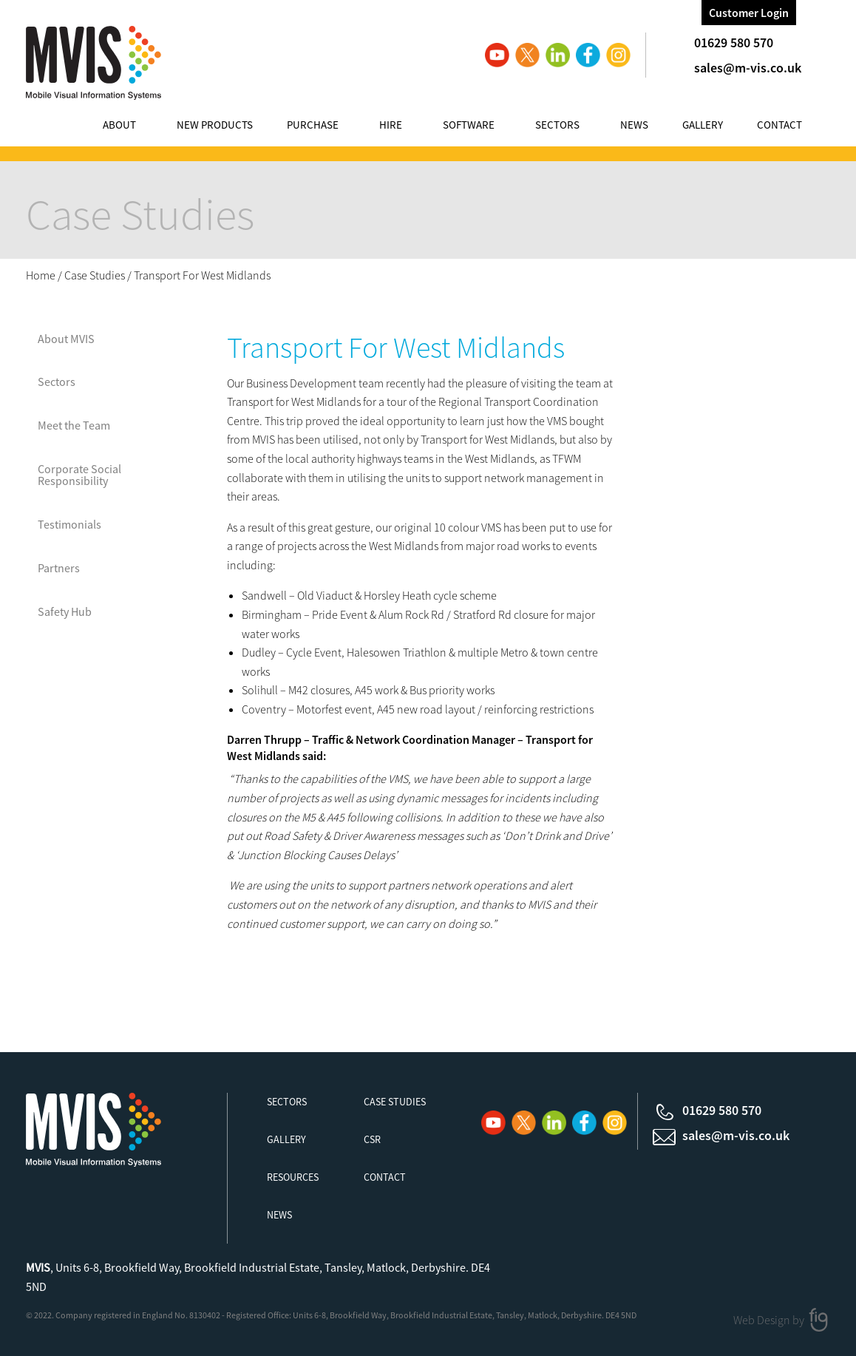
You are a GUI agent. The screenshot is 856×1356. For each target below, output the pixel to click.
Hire (390, 125)
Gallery (702, 125)
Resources (293, 1177)
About (119, 125)
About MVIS (66, 338)
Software (469, 125)
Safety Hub (65, 611)
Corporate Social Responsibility (79, 474)
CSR (372, 1139)
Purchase (313, 125)
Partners (59, 567)
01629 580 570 (733, 42)
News (634, 125)
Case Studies (94, 275)
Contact (779, 125)
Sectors (557, 125)
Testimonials (69, 524)
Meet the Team (74, 425)
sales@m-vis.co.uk (747, 67)
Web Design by (769, 1319)
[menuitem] (134, 126)
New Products (215, 125)
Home (40, 275)
